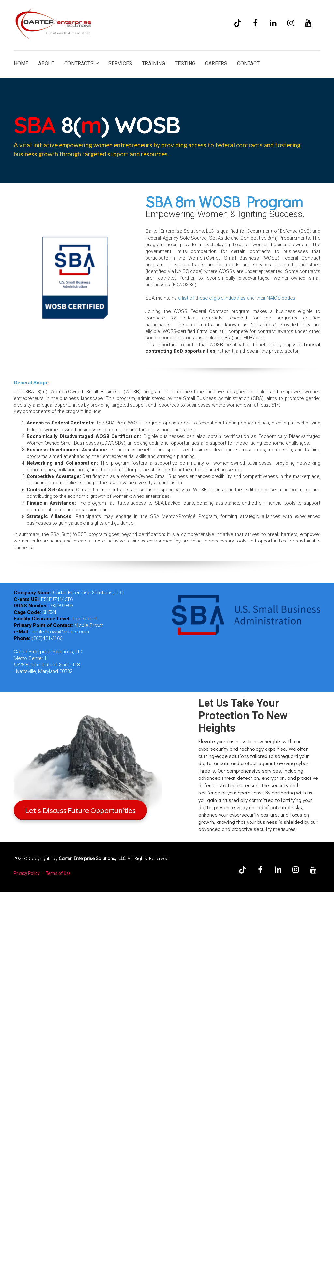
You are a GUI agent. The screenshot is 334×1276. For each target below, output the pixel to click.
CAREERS (216, 63)
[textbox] (232, 278)
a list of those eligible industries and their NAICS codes (236, 298)
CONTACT (248, 63)
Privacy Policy (26, 873)
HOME (21, 63)
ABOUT (46, 63)
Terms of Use (58, 873)
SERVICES (120, 63)
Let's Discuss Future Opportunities (80, 810)
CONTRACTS (79, 63)
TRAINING (153, 63)
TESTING (185, 63)
